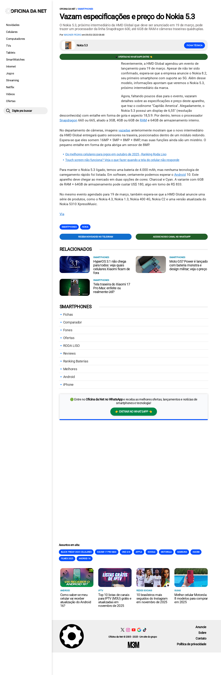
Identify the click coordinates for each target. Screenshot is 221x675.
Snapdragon (68, 120)
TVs (8, 45)
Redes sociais (144, 590)
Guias (177, 590)
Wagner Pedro (72, 34)
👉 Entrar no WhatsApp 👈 (133, 411)
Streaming (12, 80)
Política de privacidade (191, 644)
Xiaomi (196, 552)
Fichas (68, 314)
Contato (201, 638)
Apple (139, 552)
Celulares (12, 32)
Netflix (10, 87)
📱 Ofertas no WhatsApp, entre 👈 (133, 57)
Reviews (69, 353)
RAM (143, 120)
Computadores (15, 38)
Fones (67, 330)
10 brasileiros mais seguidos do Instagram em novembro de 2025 (151, 598)
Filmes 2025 (67, 558)
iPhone (68, 384)
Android (180, 175)
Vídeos (10, 94)
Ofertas (11, 101)
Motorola (166, 552)
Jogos (10, 73)
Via (62, 214)
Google (151, 552)
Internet (11, 66)
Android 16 (84, 558)
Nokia (85, 227)
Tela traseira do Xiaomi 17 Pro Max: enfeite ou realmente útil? (111, 288)
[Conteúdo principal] (110, 326)
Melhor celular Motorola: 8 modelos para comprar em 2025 (191, 598)
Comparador (72, 322)
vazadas (124, 130)
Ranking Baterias (75, 361)
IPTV (100, 590)
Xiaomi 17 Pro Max (106, 552)
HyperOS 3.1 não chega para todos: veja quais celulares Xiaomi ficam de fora (111, 267)
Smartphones (85, 9)
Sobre (202, 633)
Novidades (13, 25)
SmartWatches (15, 59)
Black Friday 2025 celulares (76, 552)
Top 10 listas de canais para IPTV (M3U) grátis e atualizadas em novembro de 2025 (114, 600)
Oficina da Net (67, 9)
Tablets (10, 52)
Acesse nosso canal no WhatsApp (171, 236)
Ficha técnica (194, 45)
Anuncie (200, 627)
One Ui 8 (126, 552)
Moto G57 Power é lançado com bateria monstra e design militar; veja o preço (188, 265)
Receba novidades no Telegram (95, 236)
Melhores (70, 369)
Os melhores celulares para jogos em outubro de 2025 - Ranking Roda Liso (115, 154)
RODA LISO (71, 346)
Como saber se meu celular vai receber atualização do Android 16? (75, 600)
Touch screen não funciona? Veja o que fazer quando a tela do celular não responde (122, 160)
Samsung (182, 552)
